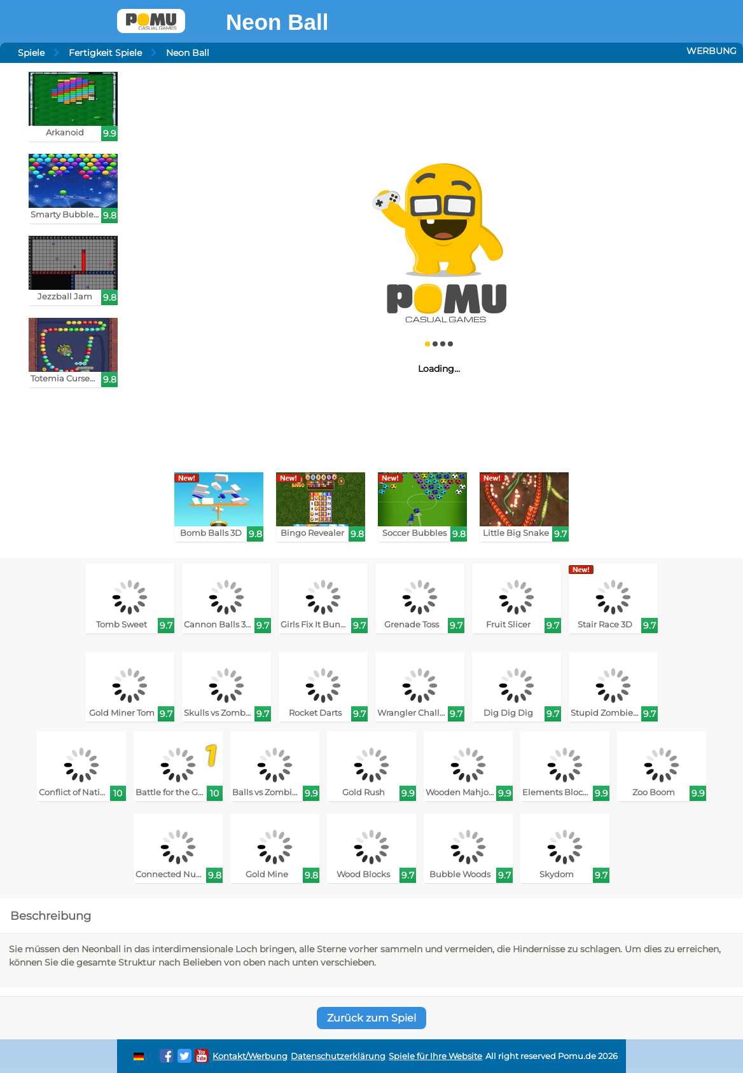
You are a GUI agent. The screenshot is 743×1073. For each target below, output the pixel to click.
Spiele (31, 52)
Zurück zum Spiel (371, 1018)
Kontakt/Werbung (250, 1056)
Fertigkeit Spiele (105, 52)
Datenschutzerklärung (338, 1056)
